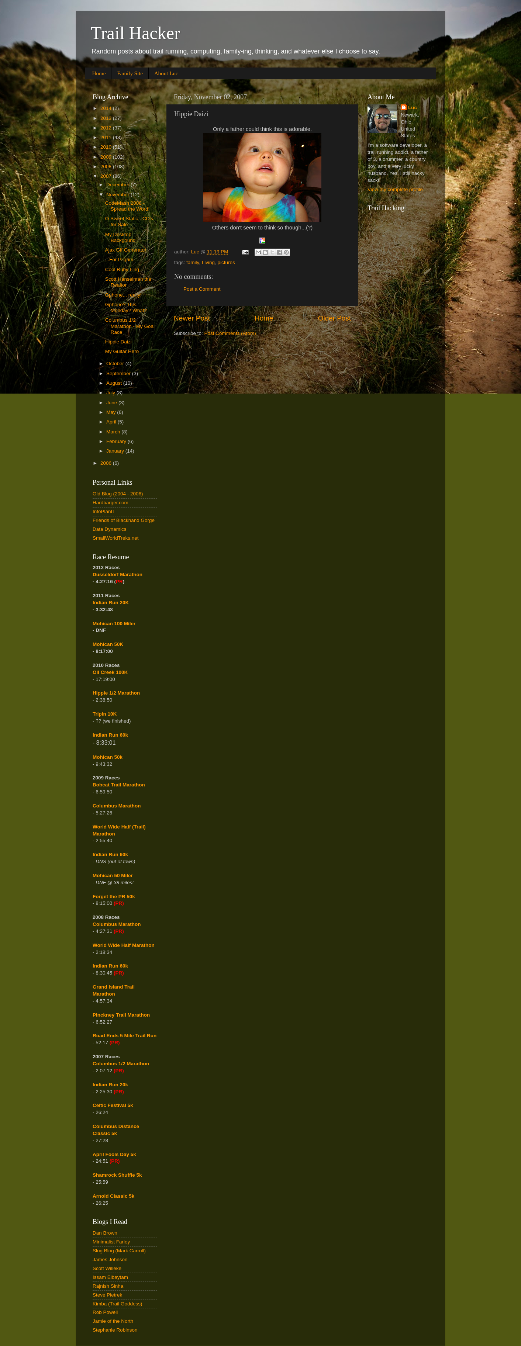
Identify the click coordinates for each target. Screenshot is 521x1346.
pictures (226, 262)
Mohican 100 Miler (114, 623)
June (112, 402)
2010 (106, 147)
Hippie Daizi (118, 342)
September (119, 373)
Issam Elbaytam (110, 1277)
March (113, 432)
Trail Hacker (135, 33)
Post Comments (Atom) (230, 333)
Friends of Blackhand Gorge (124, 520)
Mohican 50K (108, 644)
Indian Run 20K (111, 602)
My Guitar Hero (122, 351)
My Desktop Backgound (120, 237)
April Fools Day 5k (114, 1154)
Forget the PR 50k (114, 896)
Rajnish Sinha (108, 1286)
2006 (106, 463)
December (118, 184)
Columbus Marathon (117, 806)
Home (99, 73)
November (118, 194)
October (115, 363)
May (111, 412)
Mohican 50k (108, 757)
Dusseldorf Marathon (117, 574)
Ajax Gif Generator (125, 250)
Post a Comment (202, 289)
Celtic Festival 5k (113, 1105)
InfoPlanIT (104, 511)
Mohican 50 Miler (113, 875)
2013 (106, 118)
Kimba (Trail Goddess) (117, 1304)
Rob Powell (105, 1312)
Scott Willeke (107, 1268)
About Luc (166, 73)
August (114, 383)
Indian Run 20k (110, 1084)
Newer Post (192, 318)
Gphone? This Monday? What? (126, 307)
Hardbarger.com (110, 502)
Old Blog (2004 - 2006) (118, 493)
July (111, 392)
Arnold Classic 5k (113, 1196)
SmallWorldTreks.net (116, 538)
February (117, 441)
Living (208, 262)
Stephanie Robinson (115, 1330)
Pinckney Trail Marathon (121, 1015)
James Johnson (110, 1259)
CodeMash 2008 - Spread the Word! (127, 206)
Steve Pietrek (107, 1295)
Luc (412, 107)
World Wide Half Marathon (124, 945)
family (192, 262)
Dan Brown (105, 1233)
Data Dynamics (110, 529)
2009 (106, 157)
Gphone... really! (123, 295)
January (115, 451)
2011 (106, 137)
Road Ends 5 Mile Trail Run (124, 1035)
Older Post (334, 318)
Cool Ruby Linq (122, 269)
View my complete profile (395, 189)
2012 (106, 128)
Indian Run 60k (110, 854)
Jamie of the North (113, 1321)
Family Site (130, 73)
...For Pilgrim (119, 259)
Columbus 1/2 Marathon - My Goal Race (130, 326)
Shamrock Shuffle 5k (117, 1175)
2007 (106, 176)
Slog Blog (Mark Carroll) (119, 1250)
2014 (106, 108)
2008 (106, 166)
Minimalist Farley (111, 1242)
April (112, 422)
